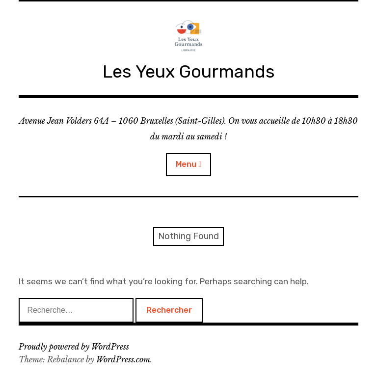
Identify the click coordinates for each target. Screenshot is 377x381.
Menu (186, 164)
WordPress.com (123, 359)
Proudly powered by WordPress (74, 347)
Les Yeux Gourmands (189, 71)
